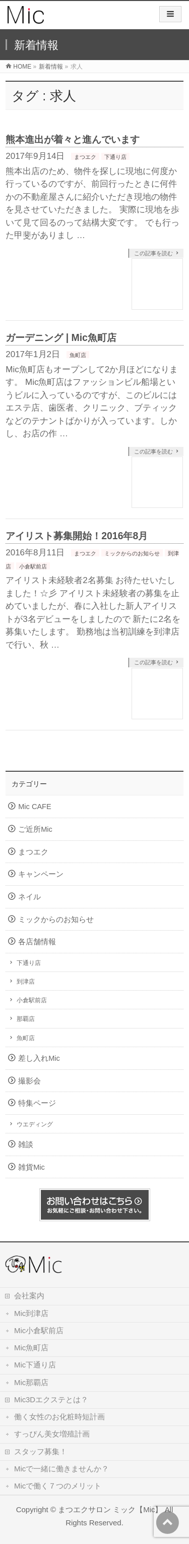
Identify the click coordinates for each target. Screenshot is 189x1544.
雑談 (25, 1144)
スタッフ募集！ (40, 1452)
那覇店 (26, 1018)
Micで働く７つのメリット (57, 1486)
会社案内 (29, 1296)
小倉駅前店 (33, 566)
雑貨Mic (31, 1167)
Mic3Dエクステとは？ (51, 1400)
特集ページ (37, 1103)
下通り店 (115, 157)
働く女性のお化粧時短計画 (59, 1417)
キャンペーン (41, 874)
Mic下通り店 (35, 1365)
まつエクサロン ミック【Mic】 (110, 1509)
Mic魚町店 (31, 1348)
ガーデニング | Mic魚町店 (61, 337)
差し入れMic (39, 1058)
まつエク (85, 157)
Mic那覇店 (31, 1383)
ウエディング (35, 1124)
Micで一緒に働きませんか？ (61, 1469)
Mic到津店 (31, 1313)
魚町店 (78, 355)
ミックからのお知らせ (132, 553)
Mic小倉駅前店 (39, 1331)
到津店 (26, 981)
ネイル (29, 897)
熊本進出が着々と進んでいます (73, 139)
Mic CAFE (34, 807)
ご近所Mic (35, 829)
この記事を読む (153, 253)
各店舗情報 (37, 942)
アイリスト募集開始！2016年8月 (77, 535)
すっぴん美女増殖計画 (52, 1434)
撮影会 (29, 1081)
